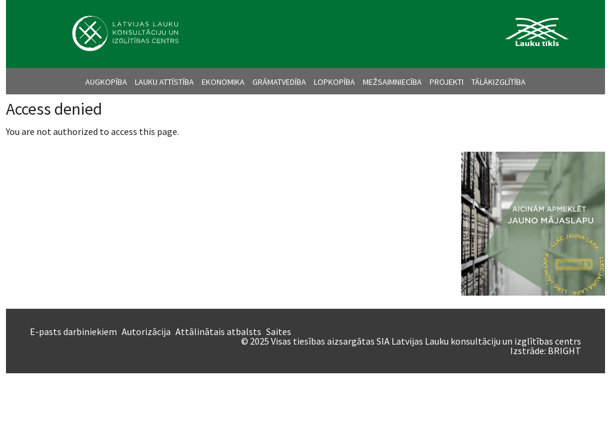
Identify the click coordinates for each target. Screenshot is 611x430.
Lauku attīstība (164, 81)
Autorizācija (146, 331)
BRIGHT (564, 351)
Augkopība (106, 81)
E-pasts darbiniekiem (73, 331)
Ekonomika (223, 81)
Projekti (447, 81)
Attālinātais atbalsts (218, 331)
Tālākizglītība (498, 81)
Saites (278, 331)
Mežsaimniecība (392, 81)
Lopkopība (334, 81)
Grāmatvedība (279, 81)
